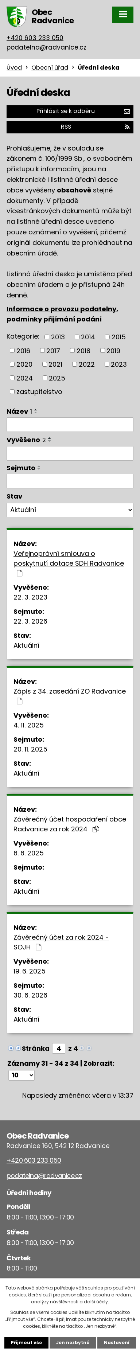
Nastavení (116, 1342)
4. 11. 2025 (28, 725)
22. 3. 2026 (30, 621)
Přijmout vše (26, 1342)
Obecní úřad (49, 67)
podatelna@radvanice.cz (46, 47)
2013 (58, 337)
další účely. (96, 1302)
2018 (83, 350)
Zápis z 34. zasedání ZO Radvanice (69, 696)
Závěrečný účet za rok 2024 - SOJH (61, 942)
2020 (24, 364)
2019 (113, 350)
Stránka (36, 1048)
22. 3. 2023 (30, 597)
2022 (87, 364)
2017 (53, 350)
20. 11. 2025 (30, 749)
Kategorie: (23, 336)
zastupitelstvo (39, 391)
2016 (23, 350)
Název (19, 411)
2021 (55, 364)
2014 (88, 337)
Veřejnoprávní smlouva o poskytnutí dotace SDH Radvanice (68, 563)
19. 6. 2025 (29, 971)
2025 (57, 377)
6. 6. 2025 (28, 853)
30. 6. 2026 (30, 995)
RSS (95, 126)
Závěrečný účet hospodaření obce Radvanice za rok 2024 (69, 824)
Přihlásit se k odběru (83, 111)
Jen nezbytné (73, 1342)
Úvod (14, 67)
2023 (119, 364)
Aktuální (26, 645)
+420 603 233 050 (35, 38)
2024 (24, 377)
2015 (119, 337)
